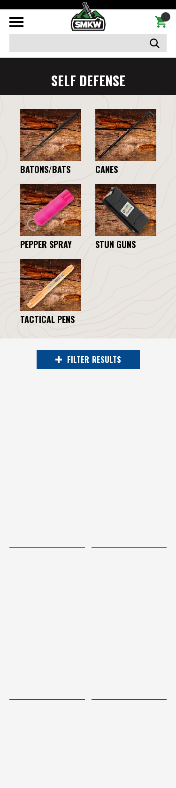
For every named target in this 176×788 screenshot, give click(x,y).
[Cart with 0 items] (161, 22)
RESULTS (88, 359)
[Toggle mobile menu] (16, 22)
